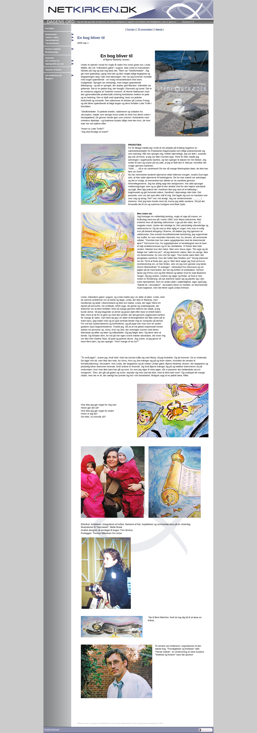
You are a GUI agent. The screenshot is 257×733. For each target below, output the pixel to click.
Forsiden (49, 28)
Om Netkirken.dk (53, 75)
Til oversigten (145, 29)
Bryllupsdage (51, 52)
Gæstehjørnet (52, 40)
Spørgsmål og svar (54, 64)
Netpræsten (51, 34)
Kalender (49, 58)
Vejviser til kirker (53, 70)
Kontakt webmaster (52, 730)
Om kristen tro (52, 61)
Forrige (131, 29)
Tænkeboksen (52, 43)
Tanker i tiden (52, 37)
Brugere (49, 78)
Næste (159, 29)
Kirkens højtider (53, 49)
